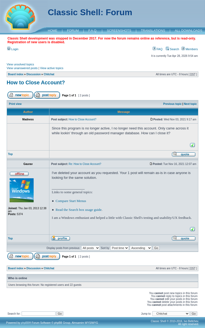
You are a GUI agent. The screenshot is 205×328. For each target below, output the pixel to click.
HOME (52, 31)
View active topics (51, 68)
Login (12, 49)
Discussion (33, 74)
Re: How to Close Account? (85, 164)
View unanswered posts (22, 68)
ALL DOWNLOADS (188, 31)
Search (172, 49)
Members (190, 49)
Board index (15, 74)
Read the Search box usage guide (78, 210)
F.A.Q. (92, 31)
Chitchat (49, 74)
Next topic (190, 103)
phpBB (25, 322)
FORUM (73, 31)
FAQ (158, 49)
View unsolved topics (20, 64)
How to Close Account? (36, 82)
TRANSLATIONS (153, 31)
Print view (15, 103)
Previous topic (172, 103)
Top (10, 154)
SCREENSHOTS (119, 31)
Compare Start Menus (71, 201)
